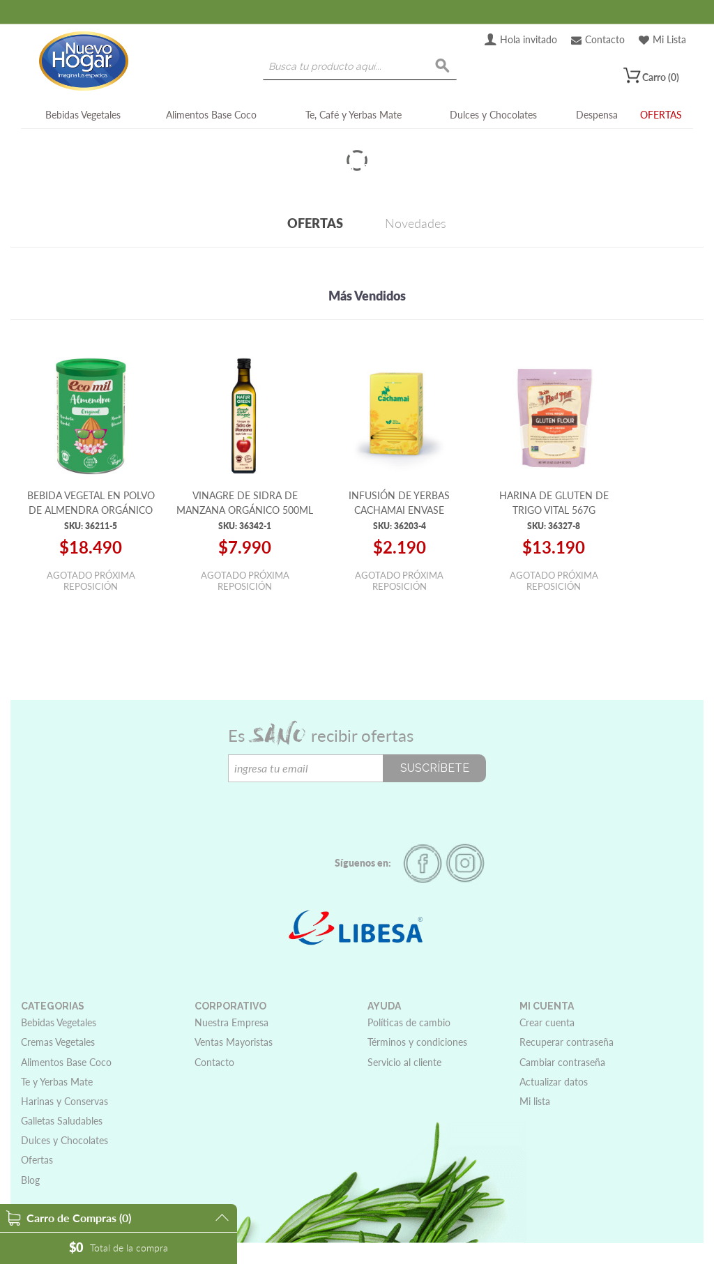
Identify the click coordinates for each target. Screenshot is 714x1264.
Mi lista (534, 1101)
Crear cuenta (547, 1022)
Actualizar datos (553, 1082)
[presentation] (334, 809)
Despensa (597, 115)
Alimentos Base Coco (211, 115)
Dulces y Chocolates (493, 115)
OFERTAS (661, 115)
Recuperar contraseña (566, 1042)
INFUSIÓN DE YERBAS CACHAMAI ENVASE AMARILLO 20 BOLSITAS (399, 509)
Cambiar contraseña (562, 1062)
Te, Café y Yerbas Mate (353, 115)
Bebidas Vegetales (83, 115)
